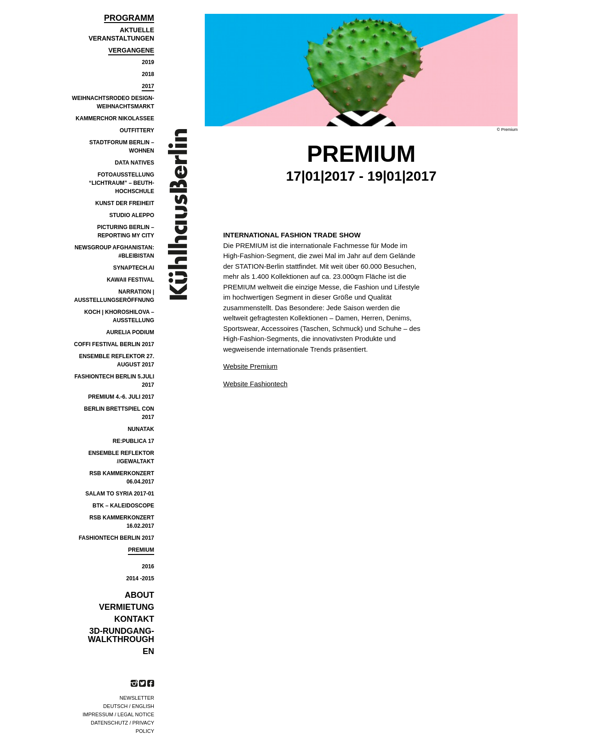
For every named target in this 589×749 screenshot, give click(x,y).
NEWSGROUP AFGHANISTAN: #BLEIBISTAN (114, 251)
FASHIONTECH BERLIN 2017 (116, 538)
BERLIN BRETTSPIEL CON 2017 (119, 413)
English (143, 706)
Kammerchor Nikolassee (114, 118)
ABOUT (139, 595)
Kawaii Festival (130, 280)
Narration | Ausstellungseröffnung (114, 296)
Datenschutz (109, 722)
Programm (129, 18)
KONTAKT (134, 619)
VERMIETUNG (126, 607)
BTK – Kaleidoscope (123, 505)
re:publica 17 (133, 441)
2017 (148, 86)
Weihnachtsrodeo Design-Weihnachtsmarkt (113, 102)
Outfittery (137, 130)
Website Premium (250, 366)
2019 (148, 62)
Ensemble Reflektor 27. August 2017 (116, 360)
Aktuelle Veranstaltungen (121, 34)
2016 (148, 566)
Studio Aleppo (131, 215)
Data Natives (134, 162)
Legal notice (135, 714)
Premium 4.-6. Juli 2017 (121, 397)
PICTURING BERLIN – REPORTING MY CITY (125, 231)
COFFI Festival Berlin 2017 (114, 344)
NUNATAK (140, 429)
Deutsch (115, 706)
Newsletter (137, 698)
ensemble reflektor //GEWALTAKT (121, 457)
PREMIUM (141, 550)
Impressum (98, 714)
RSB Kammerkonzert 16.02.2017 (121, 521)
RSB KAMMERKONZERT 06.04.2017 (121, 477)
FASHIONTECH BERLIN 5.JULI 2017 (114, 380)
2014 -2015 (140, 578)
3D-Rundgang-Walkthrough (121, 635)
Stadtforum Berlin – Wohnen (121, 146)
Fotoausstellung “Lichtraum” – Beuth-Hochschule (121, 183)
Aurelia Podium (130, 332)
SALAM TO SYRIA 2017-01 (120, 493)
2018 (148, 74)
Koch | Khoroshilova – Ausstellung (119, 316)
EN (148, 651)
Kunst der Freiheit (124, 203)
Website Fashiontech (255, 384)
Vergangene (131, 50)
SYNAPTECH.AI (133, 268)
